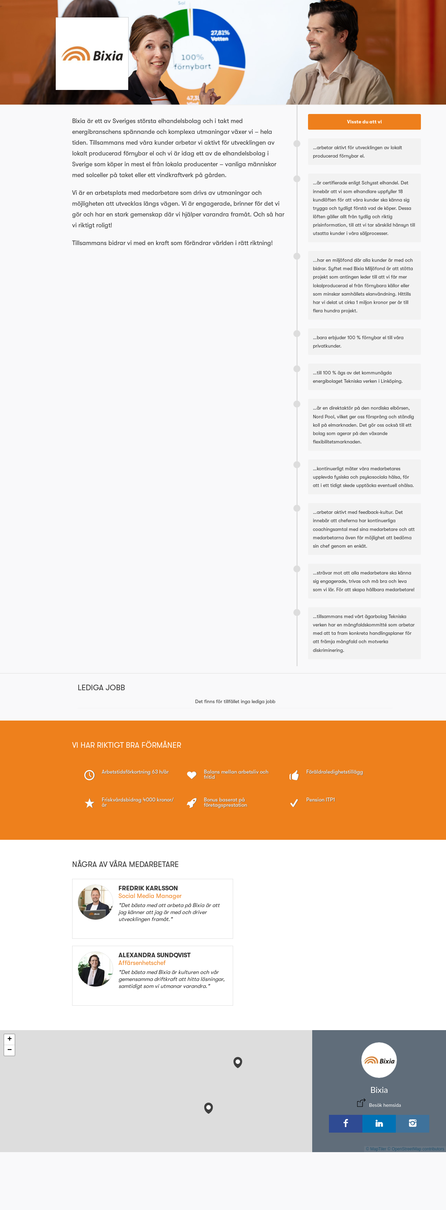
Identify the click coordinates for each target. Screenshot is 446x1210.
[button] (237, 1061)
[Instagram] (412, 1124)
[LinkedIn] (379, 1124)
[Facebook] (345, 1124)
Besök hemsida (385, 1105)
